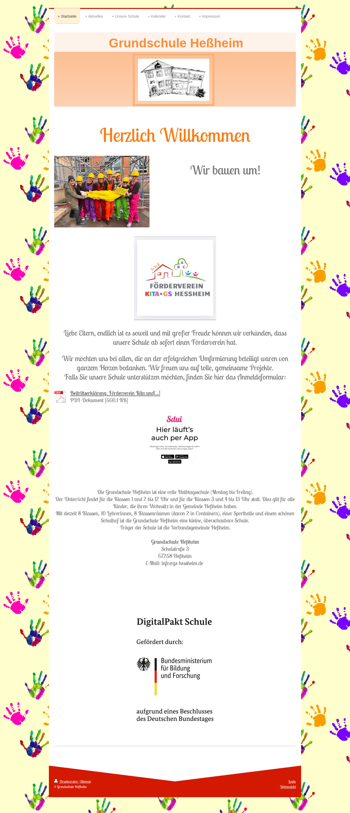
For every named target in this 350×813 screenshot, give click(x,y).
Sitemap (85, 781)
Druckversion (66, 781)
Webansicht (288, 786)
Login (292, 781)
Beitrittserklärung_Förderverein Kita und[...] (115, 393)
